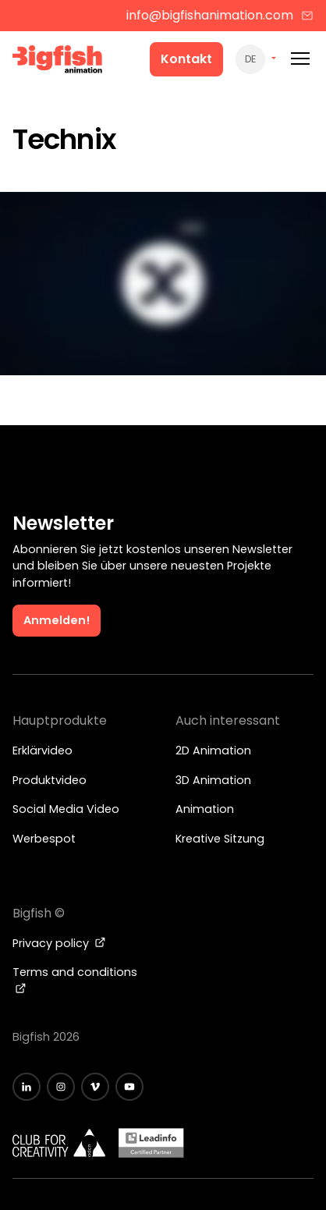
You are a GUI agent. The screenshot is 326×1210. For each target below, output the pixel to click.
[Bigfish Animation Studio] (57, 62)
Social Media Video (65, 809)
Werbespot (44, 838)
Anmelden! (56, 620)
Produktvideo (49, 780)
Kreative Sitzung (219, 838)
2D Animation (213, 750)
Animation (204, 809)
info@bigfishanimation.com (220, 15)
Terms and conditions (74, 979)
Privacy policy (59, 943)
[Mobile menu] (300, 59)
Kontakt (186, 59)
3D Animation (213, 780)
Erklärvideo (42, 750)
